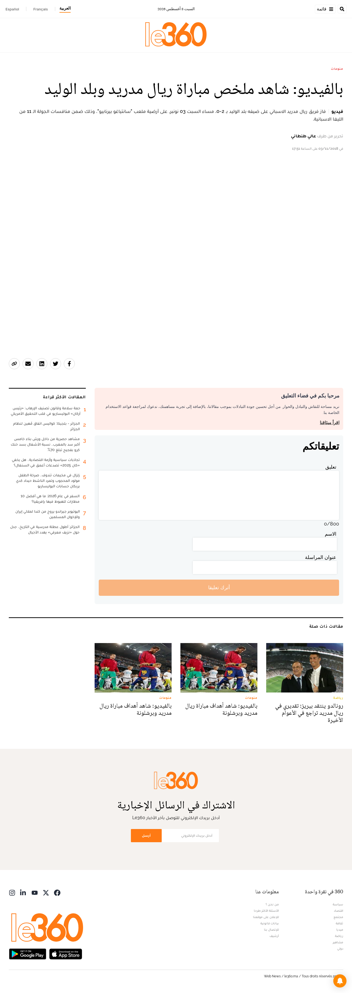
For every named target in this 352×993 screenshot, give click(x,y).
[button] (339, 981)
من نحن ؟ (272, 904)
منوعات (337, 69)
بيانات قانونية (269, 923)
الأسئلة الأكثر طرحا (266, 911)
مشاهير (338, 942)
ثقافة (339, 923)
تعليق (330, 467)
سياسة (338, 904)
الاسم (330, 534)
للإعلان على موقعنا (266, 917)
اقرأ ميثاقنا (329, 422)
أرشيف (274, 936)
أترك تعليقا (219, 587)
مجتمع (338, 917)
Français (40, 9)
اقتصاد (338, 911)
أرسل (146, 835)
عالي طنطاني (303, 135)
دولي (340, 948)
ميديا (339, 929)
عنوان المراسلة (320, 557)
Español (12, 9)
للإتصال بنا (271, 929)
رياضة (339, 936)
